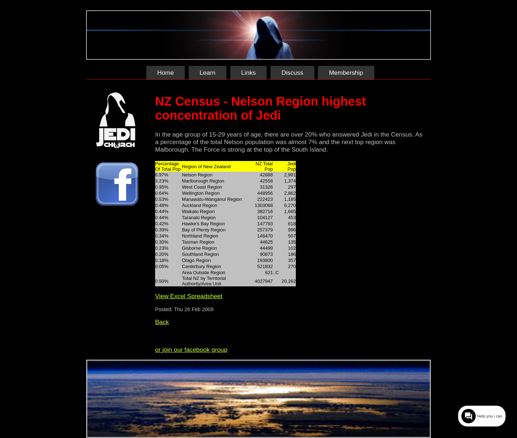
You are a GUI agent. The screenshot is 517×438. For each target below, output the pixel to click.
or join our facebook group (191, 349)
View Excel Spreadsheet (189, 296)
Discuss (292, 72)
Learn (207, 72)
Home (165, 72)
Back (162, 322)
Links (248, 72)
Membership (346, 72)
